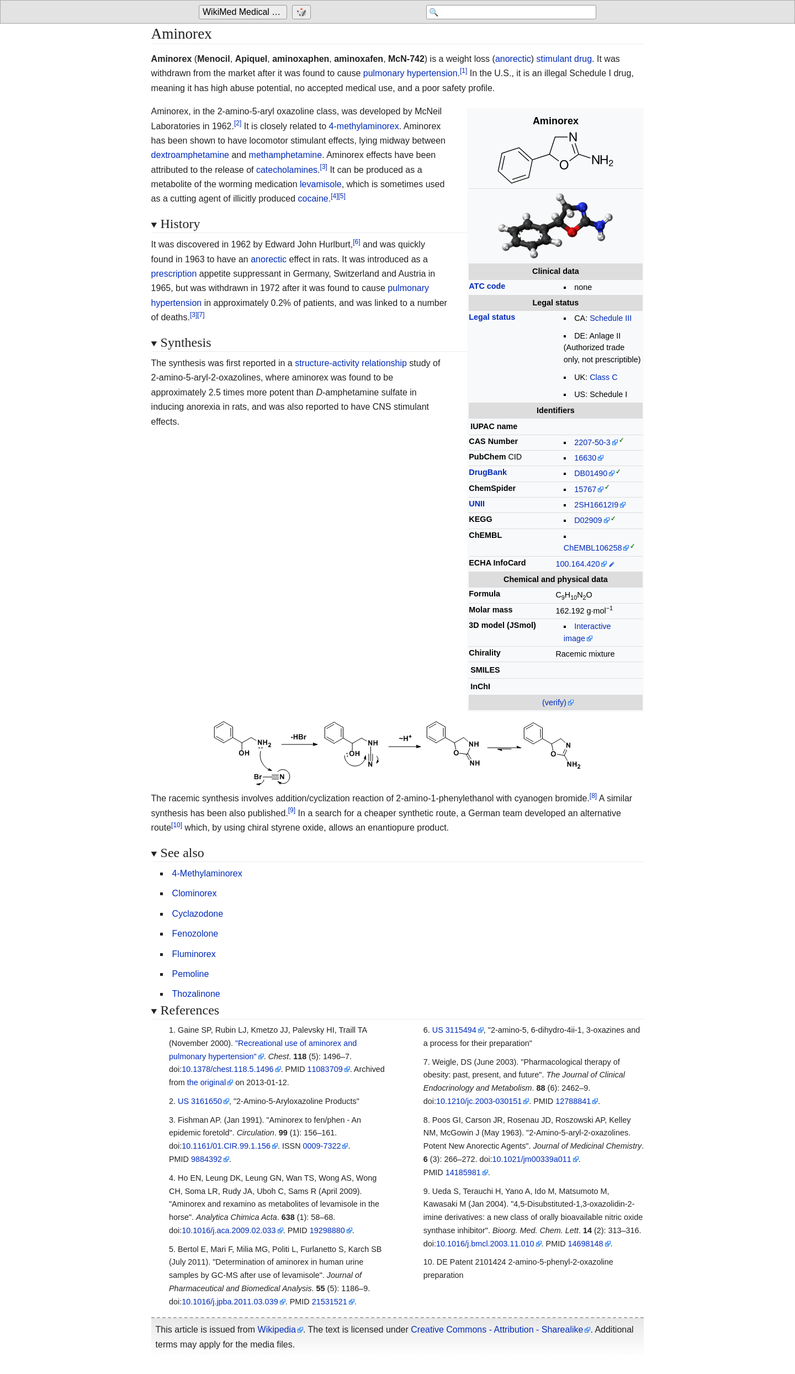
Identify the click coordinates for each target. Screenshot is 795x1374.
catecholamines (286, 170)
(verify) (554, 702)
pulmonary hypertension (410, 73)
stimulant (554, 59)
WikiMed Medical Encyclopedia (245, 12)
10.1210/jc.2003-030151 (479, 1101)
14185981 (463, 1172)
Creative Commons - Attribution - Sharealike (497, 1329)
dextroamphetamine (190, 155)
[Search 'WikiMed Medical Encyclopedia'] (508, 12)
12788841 (573, 1101)
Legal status (492, 317)
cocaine (313, 198)
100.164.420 (577, 563)
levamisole (321, 184)
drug (583, 59)
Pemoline (190, 974)
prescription (174, 273)
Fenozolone (195, 933)
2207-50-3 (592, 442)
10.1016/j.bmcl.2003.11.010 (485, 1243)
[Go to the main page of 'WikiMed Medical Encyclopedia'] (244, 12)
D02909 (588, 520)
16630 (585, 457)
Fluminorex (194, 954)
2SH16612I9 (596, 504)
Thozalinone (196, 993)
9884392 (206, 1159)
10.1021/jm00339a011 (531, 1159)
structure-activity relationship (351, 363)
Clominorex (194, 893)
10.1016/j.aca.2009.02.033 (228, 1230)
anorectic (513, 59)
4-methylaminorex (364, 126)
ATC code (487, 286)
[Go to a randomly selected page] (303, 12)
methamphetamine (285, 155)
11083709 (325, 1069)
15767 (585, 489)
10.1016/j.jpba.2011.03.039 (230, 1301)
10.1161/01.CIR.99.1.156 (226, 1146)
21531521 (329, 1301)
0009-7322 (322, 1146)
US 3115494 (454, 1030)
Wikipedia (277, 1329)
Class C (603, 377)
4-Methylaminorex (207, 873)
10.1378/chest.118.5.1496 (227, 1069)
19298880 (327, 1230)
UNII (477, 503)
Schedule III (611, 318)
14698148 (585, 1243)
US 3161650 (200, 1101)
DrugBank (488, 472)
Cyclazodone (198, 913)
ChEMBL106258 (593, 547)
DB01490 (590, 473)
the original (206, 1082)
